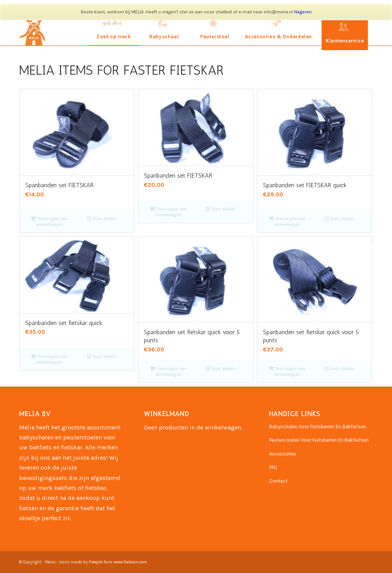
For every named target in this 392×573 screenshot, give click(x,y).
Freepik (96, 562)
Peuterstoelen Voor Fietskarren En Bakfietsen (319, 440)
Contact (278, 481)
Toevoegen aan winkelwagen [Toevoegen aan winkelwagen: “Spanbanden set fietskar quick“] (49, 359)
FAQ (273, 467)
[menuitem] (113, 29)
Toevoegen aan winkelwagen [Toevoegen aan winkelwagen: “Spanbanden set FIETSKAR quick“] (287, 221)
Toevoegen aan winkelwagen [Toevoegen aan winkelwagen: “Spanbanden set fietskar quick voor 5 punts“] (168, 371)
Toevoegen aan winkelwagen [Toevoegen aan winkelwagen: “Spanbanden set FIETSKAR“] (49, 221)
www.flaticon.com (130, 562)
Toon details (102, 218)
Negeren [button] (303, 12)
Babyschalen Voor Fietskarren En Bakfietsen (317, 426)
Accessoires (282, 454)
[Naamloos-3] (34, 29)
